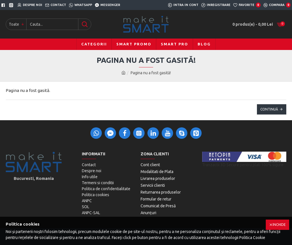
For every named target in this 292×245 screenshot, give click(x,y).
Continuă (269, 109)
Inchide (279, 224)
